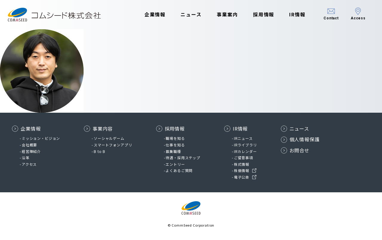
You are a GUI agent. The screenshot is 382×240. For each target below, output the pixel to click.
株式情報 (241, 164)
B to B (99, 151)
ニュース (191, 14)
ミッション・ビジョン (41, 138)
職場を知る (175, 138)
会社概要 (29, 144)
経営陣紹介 (31, 151)
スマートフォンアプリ (113, 144)
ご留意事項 (243, 157)
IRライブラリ (245, 144)
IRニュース (243, 138)
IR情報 (297, 14)
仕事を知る (175, 144)
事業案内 (227, 14)
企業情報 (155, 14)
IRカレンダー (245, 151)
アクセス (29, 164)
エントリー (175, 164)
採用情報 (264, 14)
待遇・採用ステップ (183, 157)
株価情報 (241, 170)
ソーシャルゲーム (109, 138)
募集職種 (173, 151)
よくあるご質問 (179, 170)
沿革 (26, 157)
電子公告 (241, 176)
